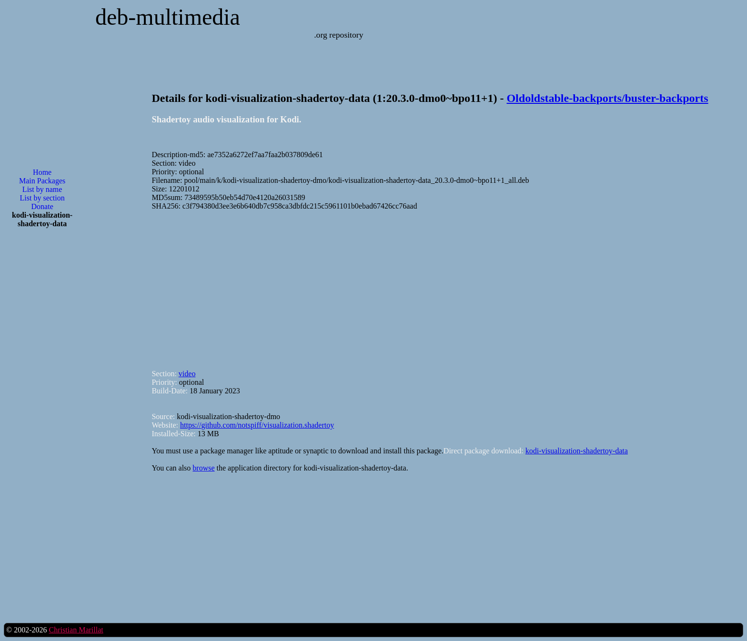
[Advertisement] (42, 388)
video (187, 374)
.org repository (338, 35)
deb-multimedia (167, 17)
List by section (42, 198)
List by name (42, 189)
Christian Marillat (76, 630)
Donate (42, 206)
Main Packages (42, 181)
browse (203, 468)
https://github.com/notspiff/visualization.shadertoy (257, 425)
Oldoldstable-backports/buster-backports (607, 98)
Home (42, 172)
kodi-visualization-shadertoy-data (576, 451)
